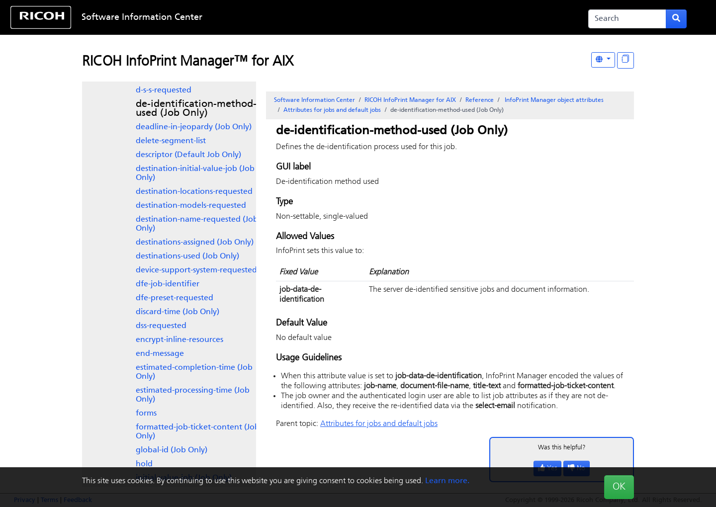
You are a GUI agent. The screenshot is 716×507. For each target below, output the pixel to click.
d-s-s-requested (163, 90)
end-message (160, 354)
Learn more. (447, 481)
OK (619, 487)
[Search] (627, 18)
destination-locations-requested (194, 192)
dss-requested (161, 326)
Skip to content (326, 17)
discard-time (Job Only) (177, 312)
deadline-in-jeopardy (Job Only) (194, 127)
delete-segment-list (171, 141)
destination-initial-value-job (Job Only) (195, 173)
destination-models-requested (191, 206)
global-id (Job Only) (171, 450)
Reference (479, 100)
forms (146, 414)
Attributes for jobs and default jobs (332, 110)
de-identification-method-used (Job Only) (196, 109)
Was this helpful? (562, 447)
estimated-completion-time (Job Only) (194, 372)
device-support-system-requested (196, 270)
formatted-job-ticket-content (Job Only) (198, 431)
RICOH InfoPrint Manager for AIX (410, 100)
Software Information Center (142, 17)
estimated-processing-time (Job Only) (193, 395)
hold (144, 464)
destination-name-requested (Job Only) (197, 224)
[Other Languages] (603, 60)
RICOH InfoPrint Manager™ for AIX (187, 62)
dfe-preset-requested (174, 298)
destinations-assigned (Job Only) (195, 243)
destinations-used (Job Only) (187, 256)
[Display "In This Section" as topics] (625, 60)
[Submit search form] (676, 18)
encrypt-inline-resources (179, 340)
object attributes (553, 100)
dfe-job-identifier (167, 284)
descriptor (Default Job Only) (188, 155)
